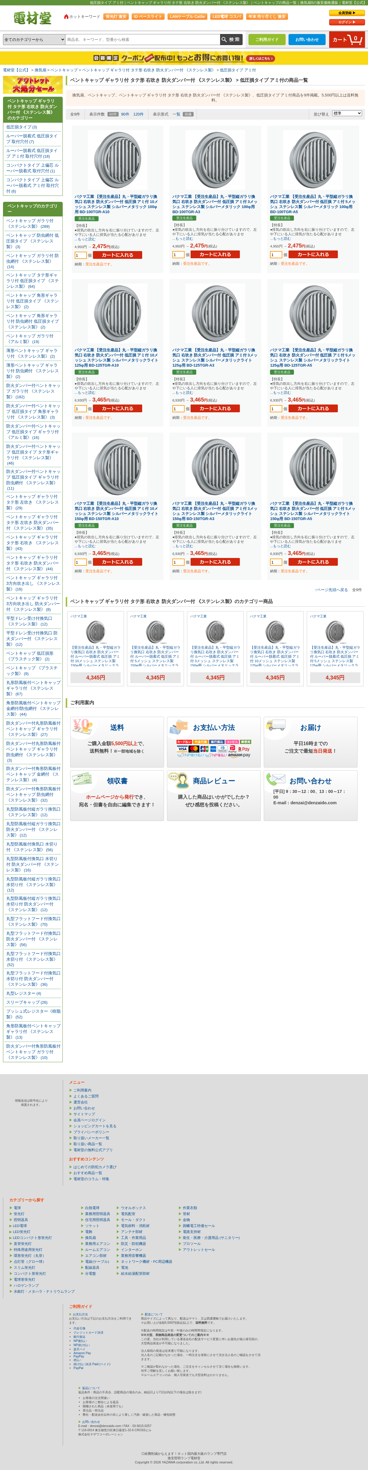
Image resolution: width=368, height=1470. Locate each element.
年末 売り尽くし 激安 (267, 16)
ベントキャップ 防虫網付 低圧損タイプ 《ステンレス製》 (32, 241)
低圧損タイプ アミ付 (238, 70)
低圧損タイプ (21, 126)
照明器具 (21, 1220)
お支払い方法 (214, 727)
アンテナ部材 (131, 1232)
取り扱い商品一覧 (87, 1144)
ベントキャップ (64, 70)
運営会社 (80, 1102)
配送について (154, 1314)
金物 (186, 1220)
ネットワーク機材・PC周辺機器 (146, 1261)
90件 (125, 114)
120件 (138, 114)
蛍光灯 (19, 1214)
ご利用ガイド (267, 39)
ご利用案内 (82, 1090)
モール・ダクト (133, 1220)
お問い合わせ (307, 39)
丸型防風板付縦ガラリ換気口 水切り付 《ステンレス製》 (33, 884)
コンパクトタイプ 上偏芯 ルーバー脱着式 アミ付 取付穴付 (32, 185)
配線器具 (92, 1267)
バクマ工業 (78, 616)
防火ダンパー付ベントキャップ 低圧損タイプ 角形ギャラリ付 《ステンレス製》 (33, 411)
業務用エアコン (97, 1243)
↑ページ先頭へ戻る (331, 590)
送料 (117, 727)
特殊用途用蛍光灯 (28, 1249)
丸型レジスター (23, 993)
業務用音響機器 (133, 1255)
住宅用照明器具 (97, 1220)
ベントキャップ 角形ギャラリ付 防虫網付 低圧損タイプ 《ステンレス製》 (32, 321)
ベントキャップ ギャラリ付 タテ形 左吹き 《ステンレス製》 (32, 502)
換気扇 (40, 70)
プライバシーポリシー (91, 1132)
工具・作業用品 (133, 1238)
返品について (91, 1388)
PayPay (78, 1356)
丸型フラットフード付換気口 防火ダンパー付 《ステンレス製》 (33, 939)
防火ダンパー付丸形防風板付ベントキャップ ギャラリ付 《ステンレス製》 (33, 729)
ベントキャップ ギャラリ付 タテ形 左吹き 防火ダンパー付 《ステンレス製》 (32, 522)
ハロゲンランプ (26, 1285)
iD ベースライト (148, 16)
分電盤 (90, 1273)
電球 (17, 1208)
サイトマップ (84, 1114)
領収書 (117, 781)
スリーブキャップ (26, 1002)
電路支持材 (192, 1232)
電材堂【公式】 (16, 70)
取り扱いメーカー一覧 (91, 1138)
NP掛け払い (81, 1345)
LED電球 (20, 1226)
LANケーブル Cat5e (187, 16)
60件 (113, 114)
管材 (186, 1214)
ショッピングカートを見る (94, 1126)
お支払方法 (80, 1314)
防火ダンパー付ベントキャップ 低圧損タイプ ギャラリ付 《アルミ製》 (33, 432)
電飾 (88, 1232)
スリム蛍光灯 (24, 1267)
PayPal (78, 1368)
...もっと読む (85, 239)
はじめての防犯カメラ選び (94, 1167)
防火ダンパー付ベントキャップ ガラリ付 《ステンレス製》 (33, 391)
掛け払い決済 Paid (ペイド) (91, 1364)
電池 (124, 1267)
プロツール (192, 1243)
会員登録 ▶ (347, 13)
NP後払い (80, 1341)
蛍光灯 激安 (116, 16)
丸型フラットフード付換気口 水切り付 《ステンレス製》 (33, 959)
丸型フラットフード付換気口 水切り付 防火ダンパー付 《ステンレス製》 (33, 979)
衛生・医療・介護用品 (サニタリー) (211, 1238)
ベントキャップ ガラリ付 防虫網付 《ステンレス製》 (32, 261)
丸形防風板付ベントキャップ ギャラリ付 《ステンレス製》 (33, 688)
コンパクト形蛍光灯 (30, 1273)
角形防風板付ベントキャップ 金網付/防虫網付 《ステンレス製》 (33, 708)
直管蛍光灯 (23, 1243)
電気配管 (128, 1214)
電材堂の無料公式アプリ (93, 1150)
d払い (77, 1360)
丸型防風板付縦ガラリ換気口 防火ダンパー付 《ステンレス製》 (33, 829)
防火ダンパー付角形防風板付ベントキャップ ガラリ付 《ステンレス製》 (33, 1052)
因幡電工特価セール (199, 1226)
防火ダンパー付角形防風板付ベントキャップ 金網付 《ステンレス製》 (33, 774)
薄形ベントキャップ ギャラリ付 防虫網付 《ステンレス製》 (32, 371)
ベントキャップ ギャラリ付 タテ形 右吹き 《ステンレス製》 (32, 543)
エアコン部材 (96, 1255)
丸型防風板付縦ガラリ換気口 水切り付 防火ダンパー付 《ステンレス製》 (33, 904)
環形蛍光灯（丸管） (30, 1255)
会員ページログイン (89, 1120)
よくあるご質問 (86, 1096)
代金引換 (79, 1328)
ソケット (92, 1226)
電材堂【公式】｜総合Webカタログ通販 (32, 18)
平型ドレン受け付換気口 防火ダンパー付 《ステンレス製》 (32, 639)
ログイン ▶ (347, 22)
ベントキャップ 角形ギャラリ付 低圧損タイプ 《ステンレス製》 (32, 301)
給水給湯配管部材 (135, 1273)
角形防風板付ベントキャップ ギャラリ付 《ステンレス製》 (33, 1031)
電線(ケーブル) (97, 1261)
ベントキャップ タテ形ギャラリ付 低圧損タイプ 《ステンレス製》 (32, 281)
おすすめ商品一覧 (87, 1173)
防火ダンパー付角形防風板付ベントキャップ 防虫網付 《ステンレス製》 (33, 794)
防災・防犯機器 (133, 1243)
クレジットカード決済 (88, 1332)
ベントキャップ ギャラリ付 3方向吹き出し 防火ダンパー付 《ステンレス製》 (33, 604)
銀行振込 (79, 1336)
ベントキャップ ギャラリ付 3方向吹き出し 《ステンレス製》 (33, 583)
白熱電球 (92, 1208)
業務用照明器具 (97, 1214)
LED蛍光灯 (21, 1232)
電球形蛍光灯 (24, 1279)
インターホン (131, 1249)
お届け (310, 727)
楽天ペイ (79, 1349)
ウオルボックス (133, 1208)
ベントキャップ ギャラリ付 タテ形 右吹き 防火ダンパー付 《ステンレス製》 (149, 70)
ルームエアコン (97, 1249)
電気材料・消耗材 (135, 1226)
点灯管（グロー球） (30, 1261)
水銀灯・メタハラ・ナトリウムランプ (44, 1291)
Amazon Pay (82, 1353)
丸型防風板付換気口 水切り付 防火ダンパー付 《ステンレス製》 (32, 864)
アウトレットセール (199, 1249)
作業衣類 (190, 1208)
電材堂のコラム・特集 (91, 1179)
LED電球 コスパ (227, 16)
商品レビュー (214, 781)
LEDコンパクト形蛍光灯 (32, 1238)
